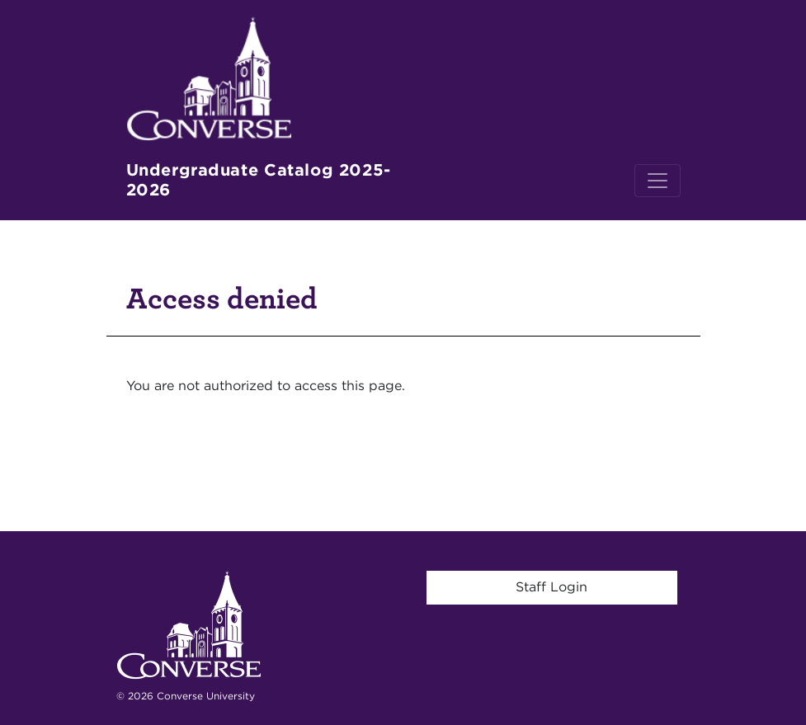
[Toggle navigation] (657, 180)
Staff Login (551, 587)
